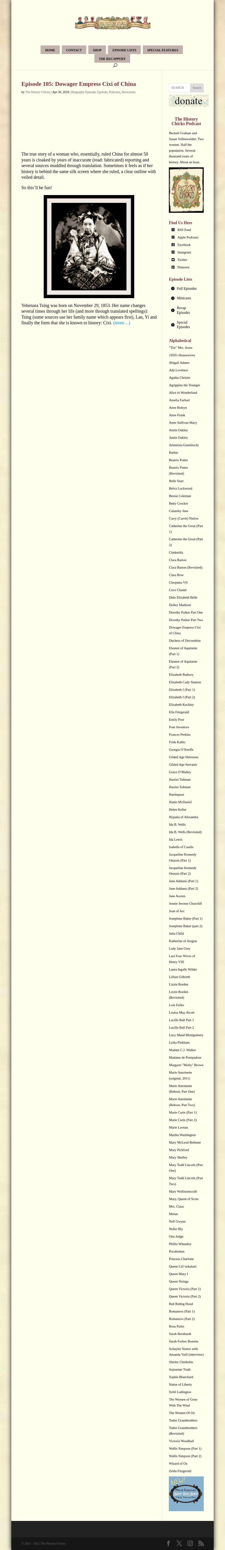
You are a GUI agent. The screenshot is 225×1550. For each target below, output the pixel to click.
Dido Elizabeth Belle (183, 597)
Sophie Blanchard (181, 1377)
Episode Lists (124, 50)
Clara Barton (177, 560)
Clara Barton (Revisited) (185, 567)
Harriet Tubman (179, 779)
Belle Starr (176, 481)
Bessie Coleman (180, 496)
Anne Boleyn (178, 407)
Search (197, 87)
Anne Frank (177, 415)
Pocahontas (176, 1251)
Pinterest (183, 267)
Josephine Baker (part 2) (185, 926)
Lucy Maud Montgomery (186, 1035)
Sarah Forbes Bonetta (183, 1341)
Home (50, 50)
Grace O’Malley (180, 772)
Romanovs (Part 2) (181, 1319)
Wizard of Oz (178, 1463)
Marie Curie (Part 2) (182, 1120)
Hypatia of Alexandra (183, 817)
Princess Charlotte (181, 1259)
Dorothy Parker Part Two (186, 620)
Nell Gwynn (177, 1221)
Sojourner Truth (179, 1369)
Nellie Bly (176, 1229)
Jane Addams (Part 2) (183, 888)
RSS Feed (184, 230)
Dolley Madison (180, 605)
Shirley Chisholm (181, 1362)
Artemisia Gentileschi (184, 445)
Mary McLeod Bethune (185, 1142)
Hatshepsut (176, 794)
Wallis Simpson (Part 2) (185, 1456)
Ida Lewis (175, 839)
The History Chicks (37, 92)
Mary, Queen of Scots (184, 1199)
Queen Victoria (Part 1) (185, 1289)
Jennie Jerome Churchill (185, 903)
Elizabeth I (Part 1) (182, 689)
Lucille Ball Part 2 (181, 1027)
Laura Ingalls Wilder (183, 969)
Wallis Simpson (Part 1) (185, 1448)
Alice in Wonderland (183, 392)
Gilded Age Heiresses (183, 757)
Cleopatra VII (178, 582)
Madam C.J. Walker (182, 1050)
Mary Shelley (178, 1157)
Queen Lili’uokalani (182, 1266)
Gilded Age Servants (183, 764)
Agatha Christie (179, 377)
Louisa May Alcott (181, 1012)
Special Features (162, 50)
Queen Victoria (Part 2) (185, 1296)
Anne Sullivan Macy (183, 422)
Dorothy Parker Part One (186, 612)
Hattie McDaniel (180, 802)
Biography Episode (83, 92)
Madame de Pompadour (185, 1057)
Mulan (173, 1214)
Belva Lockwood (180, 488)
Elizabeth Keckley (181, 704)
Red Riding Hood (181, 1304)
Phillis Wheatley (180, 1244)
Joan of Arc (176, 911)
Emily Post (176, 719)
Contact (74, 50)
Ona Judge (176, 1236)
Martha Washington (182, 1135)
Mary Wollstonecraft (183, 1191)
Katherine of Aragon (183, 941)
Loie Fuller (176, 1005)
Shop (97, 50)
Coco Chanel (178, 590)
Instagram (184, 252)
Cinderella (176, 552)
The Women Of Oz (182, 1413)
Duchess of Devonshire (185, 640)
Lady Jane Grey (179, 948)
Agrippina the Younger (184, 385)
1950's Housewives (182, 355)
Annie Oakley (178, 430)
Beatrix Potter (178, 460)
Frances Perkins (179, 734)
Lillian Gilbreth (179, 977)
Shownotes (128, 92)
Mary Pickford (179, 1150)
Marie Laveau (178, 1127)
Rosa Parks (176, 1326)
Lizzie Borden (178, 984)
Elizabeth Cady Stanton (185, 682)
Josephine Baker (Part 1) (185, 918)
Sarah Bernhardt (180, 1334)
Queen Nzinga (178, 1281)
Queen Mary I (178, 1274)
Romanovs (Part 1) (181, 1311)
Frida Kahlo (177, 742)
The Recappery (112, 59)
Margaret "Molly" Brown (186, 1065)
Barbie (173, 452)
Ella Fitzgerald (179, 712)
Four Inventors (179, 727)
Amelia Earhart (179, 400)
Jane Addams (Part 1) (183, 881)
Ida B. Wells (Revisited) (185, 832)
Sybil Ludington (180, 1392)
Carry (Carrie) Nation (183, 518)
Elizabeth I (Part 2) (182, 697)
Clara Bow (176, 575)
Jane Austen (177, 896)
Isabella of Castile (181, 847)
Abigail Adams (179, 362)
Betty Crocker (178, 503)
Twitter (182, 260)
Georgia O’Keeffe (181, 749)
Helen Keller (177, 809)
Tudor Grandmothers (183, 1420)
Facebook (184, 245)
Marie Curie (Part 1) (182, 1112)
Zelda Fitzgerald (180, 1471)
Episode (102, 92)
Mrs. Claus (176, 1206)
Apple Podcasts (188, 237)
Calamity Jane (178, 511)
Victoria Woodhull (181, 1441)
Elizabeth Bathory (181, 674)
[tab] (186, 288)
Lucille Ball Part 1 (181, 1020)
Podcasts (114, 92)
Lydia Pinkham (179, 1042)
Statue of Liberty (180, 1384)
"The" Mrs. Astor (180, 347)
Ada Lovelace (178, 370)
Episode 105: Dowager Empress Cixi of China (78, 84)
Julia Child (176, 933)
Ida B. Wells (177, 824)
